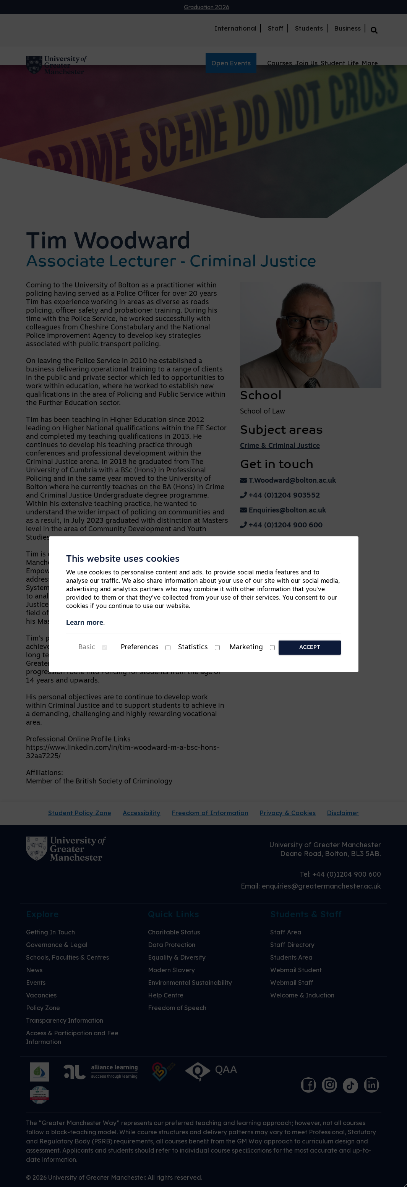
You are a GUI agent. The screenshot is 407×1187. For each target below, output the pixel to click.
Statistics (193, 647)
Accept (309, 647)
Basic (86, 647)
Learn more (84, 623)
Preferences (140, 647)
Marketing (246, 647)
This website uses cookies (123, 559)
